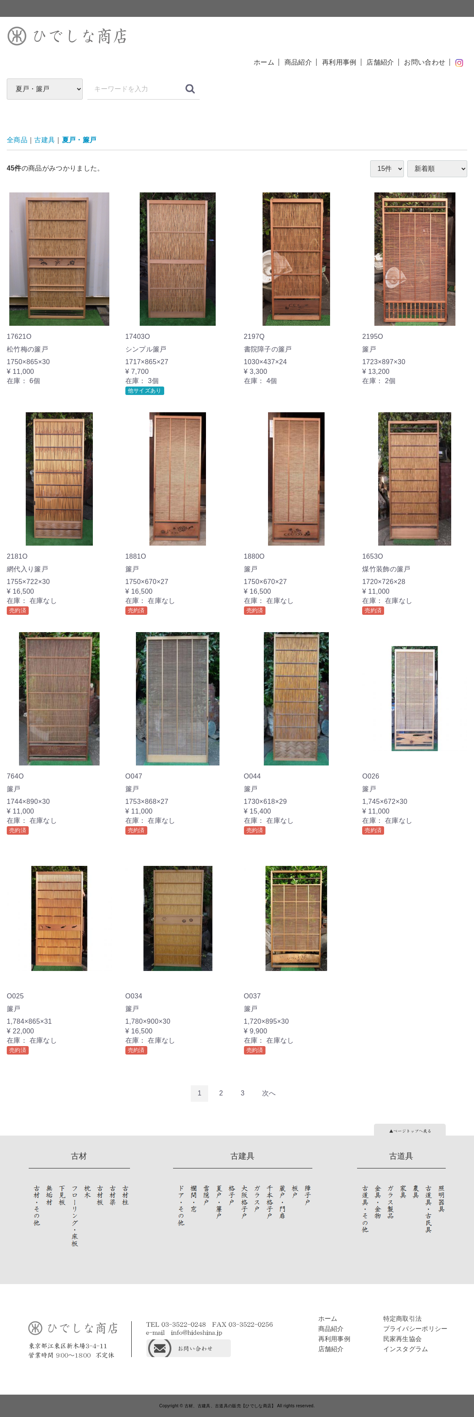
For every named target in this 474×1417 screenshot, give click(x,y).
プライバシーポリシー (415, 1328)
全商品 (17, 139)
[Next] (269, 1093)
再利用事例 (339, 62)
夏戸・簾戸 (79, 139)
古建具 (44, 139)
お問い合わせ (424, 62)
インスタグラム (405, 1348)
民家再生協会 (402, 1338)
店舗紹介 (380, 62)
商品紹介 (298, 62)
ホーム (264, 62)
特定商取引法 (402, 1318)
